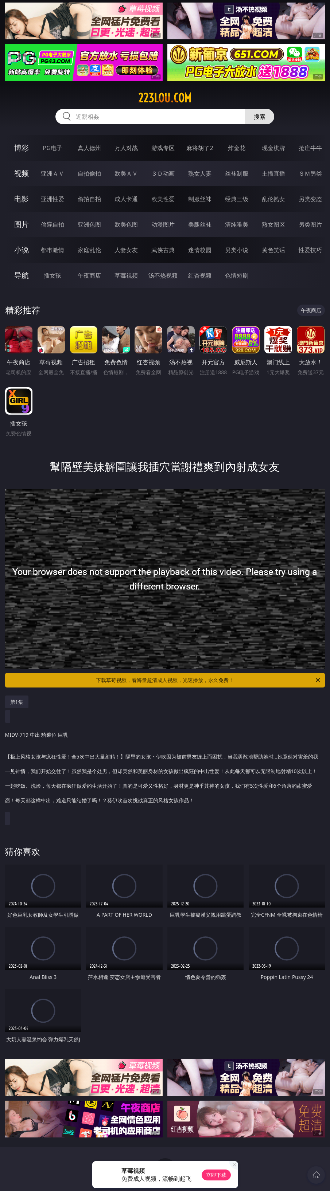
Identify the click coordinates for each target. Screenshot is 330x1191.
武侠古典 (163, 250)
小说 (21, 250)
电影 (21, 199)
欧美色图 (126, 224)
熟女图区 (273, 224)
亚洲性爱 (52, 199)
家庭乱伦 (89, 250)
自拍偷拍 (89, 173)
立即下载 (216, 1174)
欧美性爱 (163, 199)
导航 (21, 275)
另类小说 (236, 250)
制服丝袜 (199, 199)
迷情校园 (199, 250)
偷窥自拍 (52, 224)
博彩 (21, 148)
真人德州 (89, 148)
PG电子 (52, 148)
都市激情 (52, 250)
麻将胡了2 (199, 148)
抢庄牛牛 (310, 148)
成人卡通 (126, 199)
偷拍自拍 (89, 199)
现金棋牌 (273, 148)
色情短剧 (236, 275)
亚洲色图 (89, 224)
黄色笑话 (273, 250)
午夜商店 (89, 275)
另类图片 (310, 224)
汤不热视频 (163, 275)
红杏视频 (199, 275)
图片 (21, 224)
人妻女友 (126, 250)
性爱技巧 (310, 250)
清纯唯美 (236, 224)
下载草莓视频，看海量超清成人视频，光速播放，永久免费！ (208, 680)
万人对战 (126, 148)
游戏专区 (163, 148)
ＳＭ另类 (310, 173)
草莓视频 (126, 275)
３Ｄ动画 (163, 173)
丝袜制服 (236, 173)
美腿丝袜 (199, 224)
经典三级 (236, 199)
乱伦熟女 (273, 199)
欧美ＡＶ (126, 173)
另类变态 (310, 199)
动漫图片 (163, 224)
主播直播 (273, 173)
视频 (21, 173)
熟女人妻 (199, 173)
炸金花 (236, 148)
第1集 (16, 701)
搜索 (259, 117)
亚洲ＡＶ (52, 173)
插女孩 (52, 275)
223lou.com (164, 98)
